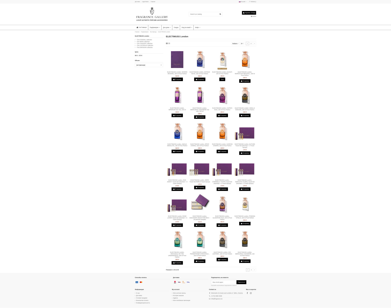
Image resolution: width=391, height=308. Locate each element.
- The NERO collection (143, 41)
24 (241, 43)
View (222, 79)
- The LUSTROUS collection (144, 45)
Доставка (137, 1)
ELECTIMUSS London (142, 36)
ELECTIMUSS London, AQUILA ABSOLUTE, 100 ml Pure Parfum (177, 145)
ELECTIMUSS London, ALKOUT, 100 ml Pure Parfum (222, 72)
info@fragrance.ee (216, 299)
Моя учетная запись (179, 293)
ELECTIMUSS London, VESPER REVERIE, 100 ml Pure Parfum (177, 72)
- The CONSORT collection (144, 43)
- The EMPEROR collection (144, 47)
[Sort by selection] (234, 43)
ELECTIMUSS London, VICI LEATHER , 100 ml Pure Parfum (222, 253)
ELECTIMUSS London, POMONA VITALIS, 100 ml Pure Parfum (245, 217)
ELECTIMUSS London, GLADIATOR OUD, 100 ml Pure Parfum (222, 217)
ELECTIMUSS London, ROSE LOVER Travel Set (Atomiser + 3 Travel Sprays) (177, 217)
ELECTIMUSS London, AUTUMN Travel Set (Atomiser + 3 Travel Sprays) (245, 145)
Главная (153, 1)
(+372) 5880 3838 (216, 296)
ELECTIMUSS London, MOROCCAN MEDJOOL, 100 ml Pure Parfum (245, 73)
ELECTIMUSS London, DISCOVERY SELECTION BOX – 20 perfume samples (199, 217)
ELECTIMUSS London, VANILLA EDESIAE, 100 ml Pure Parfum (245, 109)
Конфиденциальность (143, 303)
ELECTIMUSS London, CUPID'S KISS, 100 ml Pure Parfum (222, 109)
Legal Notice (145, 1)
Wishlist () (252, 1)
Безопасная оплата (142, 300)
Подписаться (241, 282)
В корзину (177, 79)
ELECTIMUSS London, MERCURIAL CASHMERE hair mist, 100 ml (199, 109)
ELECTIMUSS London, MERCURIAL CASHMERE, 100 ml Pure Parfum (244, 253)
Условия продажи (141, 298)
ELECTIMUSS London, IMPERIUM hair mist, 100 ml (177, 109)
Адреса (175, 298)
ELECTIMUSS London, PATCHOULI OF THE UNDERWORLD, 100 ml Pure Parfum (177, 254)
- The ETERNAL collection (144, 39)
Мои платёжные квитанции (181, 300)
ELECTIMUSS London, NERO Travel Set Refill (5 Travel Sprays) (200, 181)
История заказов (178, 295)
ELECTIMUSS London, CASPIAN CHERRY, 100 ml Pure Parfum (222, 145)
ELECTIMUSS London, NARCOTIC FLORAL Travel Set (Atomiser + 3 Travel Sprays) (245, 181)
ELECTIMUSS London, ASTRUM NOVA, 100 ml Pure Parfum (200, 72)
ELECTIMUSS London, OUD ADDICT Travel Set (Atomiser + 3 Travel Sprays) (177, 181)
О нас (138, 293)
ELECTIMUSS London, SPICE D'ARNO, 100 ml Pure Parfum (200, 145)
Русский (243, 1)
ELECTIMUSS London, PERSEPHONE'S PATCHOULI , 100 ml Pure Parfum (199, 253)
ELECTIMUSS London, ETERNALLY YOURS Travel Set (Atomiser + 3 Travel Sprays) (222, 181)
